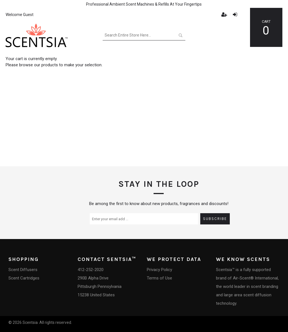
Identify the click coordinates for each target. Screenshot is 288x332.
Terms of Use (159, 278)
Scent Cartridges (23, 278)
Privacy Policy (159, 269)
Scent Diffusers (22, 269)
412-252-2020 (91, 269)
